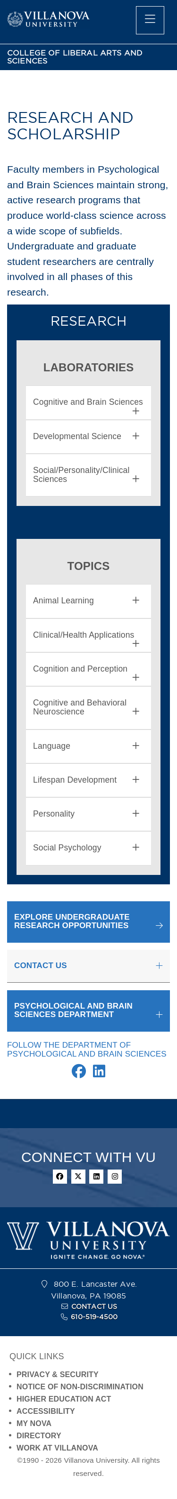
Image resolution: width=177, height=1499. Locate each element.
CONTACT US (94, 1306)
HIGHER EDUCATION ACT (64, 1399)
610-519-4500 (94, 1317)
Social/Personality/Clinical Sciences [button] (86, 475)
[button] (88, 922)
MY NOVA (34, 1423)
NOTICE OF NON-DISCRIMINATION (80, 1387)
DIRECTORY (39, 1436)
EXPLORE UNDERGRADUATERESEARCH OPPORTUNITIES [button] (72, 921)
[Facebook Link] (79, 1074)
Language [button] (86, 746)
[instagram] (115, 1177)
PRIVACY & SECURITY (58, 1375)
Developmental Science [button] (86, 436)
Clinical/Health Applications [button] (86, 635)
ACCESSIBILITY (46, 1411)
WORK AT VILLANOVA (57, 1448)
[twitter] (78, 1177)
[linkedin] (96, 1177)
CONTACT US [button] (40, 965)
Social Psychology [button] (86, 847)
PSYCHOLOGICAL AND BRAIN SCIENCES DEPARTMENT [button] (73, 1010)
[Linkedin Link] (99, 1074)
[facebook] (60, 1177)
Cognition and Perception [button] (86, 669)
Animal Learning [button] (86, 600)
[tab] (88, 402)
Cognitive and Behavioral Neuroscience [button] (86, 707)
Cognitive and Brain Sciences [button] (88, 402)
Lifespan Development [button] (86, 780)
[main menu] (150, 20)
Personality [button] (86, 814)
